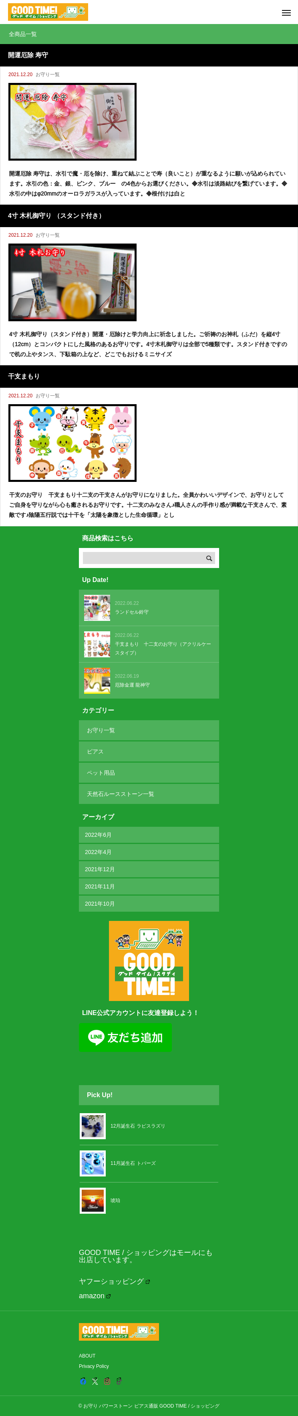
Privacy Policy (94, 1366)
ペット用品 (101, 772)
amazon (95, 1296)
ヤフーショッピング (114, 1281)
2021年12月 (100, 869)
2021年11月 (100, 886)
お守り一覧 (48, 74)
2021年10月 (100, 903)
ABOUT (87, 1356)
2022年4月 (98, 852)
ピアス (95, 751)
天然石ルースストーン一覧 (120, 794)
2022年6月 (98, 835)
